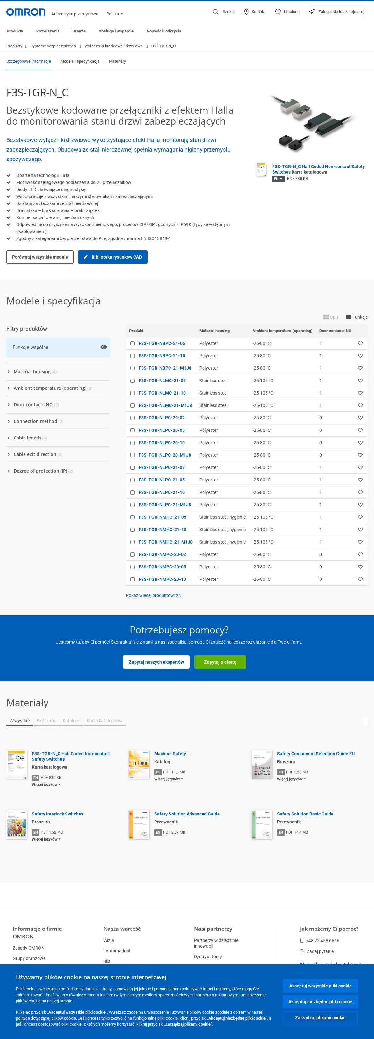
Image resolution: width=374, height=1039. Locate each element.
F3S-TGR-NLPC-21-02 (162, 467)
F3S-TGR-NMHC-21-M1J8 (166, 541)
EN (276, 179)
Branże (79, 31)
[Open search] (224, 12)
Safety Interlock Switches (57, 813)
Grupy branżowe (29, 958)
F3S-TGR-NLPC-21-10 (162, 492)
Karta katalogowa (104, 720)
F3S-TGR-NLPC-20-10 (162, 442)
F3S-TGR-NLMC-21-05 (162, 380)
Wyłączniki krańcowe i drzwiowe (113, 46)
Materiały (117, 61)
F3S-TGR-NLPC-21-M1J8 (165, 504)
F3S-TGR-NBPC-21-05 (162, 343)
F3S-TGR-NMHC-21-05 (162, 517)
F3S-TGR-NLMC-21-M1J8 (165, 405)
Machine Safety (170, 753)
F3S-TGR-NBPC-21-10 (162, 355)
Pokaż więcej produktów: (153, 595)
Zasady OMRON (29, 947)
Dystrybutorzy (208, 956)
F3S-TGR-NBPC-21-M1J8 (165, 368)
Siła (107, 961)
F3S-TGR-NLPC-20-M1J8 (165, 455)
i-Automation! (116, 950)
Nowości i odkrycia (164, 31)
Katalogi (71, 720)
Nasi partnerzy (213, 928)
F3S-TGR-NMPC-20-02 (162, 554)
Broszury (46, 720)
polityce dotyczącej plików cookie (46, 1018)
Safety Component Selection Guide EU (316, 753)
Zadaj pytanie (317, 951)
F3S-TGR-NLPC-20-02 (162, 417)
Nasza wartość (122, 928)
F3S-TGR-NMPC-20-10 (162, 579)
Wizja (108, 940)
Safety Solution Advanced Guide (187, 813)
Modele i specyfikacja (80, 61)
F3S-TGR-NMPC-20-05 (162, 566)
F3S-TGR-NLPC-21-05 (162, 479)
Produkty (15, 31)
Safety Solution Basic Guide (305, 813)
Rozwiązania (47, 31)
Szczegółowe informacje (28, 61)
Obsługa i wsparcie (116, 31)
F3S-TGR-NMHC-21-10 (162, 529)
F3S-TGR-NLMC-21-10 (162, 392)
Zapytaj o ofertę (220, 662)
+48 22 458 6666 (319, 940)
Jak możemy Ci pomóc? (329, 928)
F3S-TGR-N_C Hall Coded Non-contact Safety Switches (71, 756)
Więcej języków (45, 784)
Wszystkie (20, 720)
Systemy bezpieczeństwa (53, 46)
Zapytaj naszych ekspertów (156, 662)
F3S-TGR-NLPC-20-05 (162, 430)
